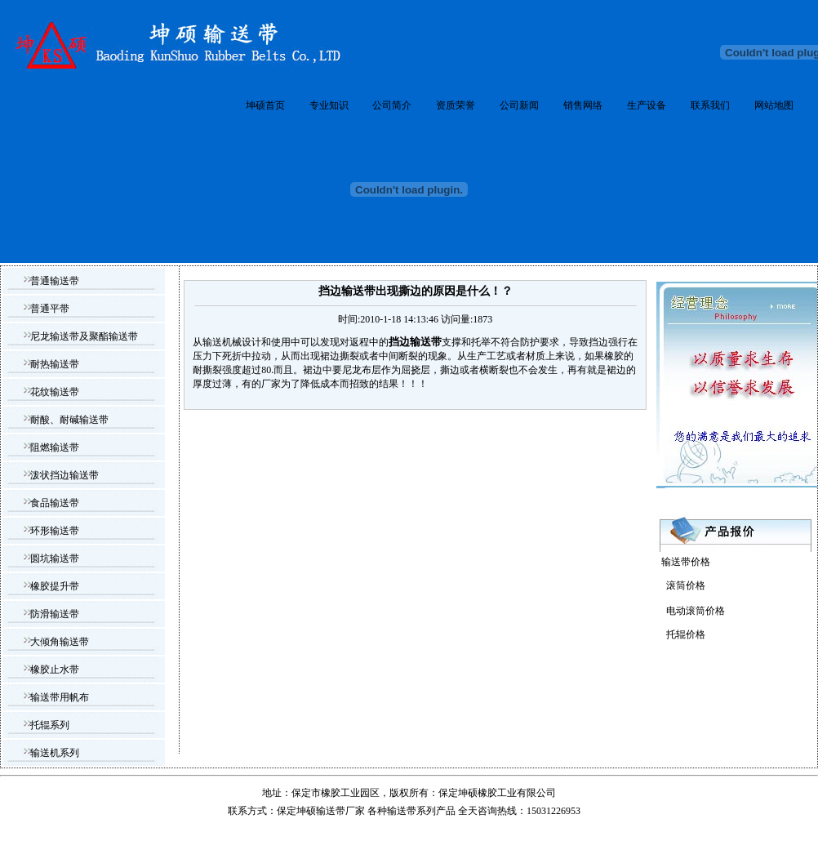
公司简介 (391, 105)
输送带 (401, 811)
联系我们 (710, 105)
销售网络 (582, 105)
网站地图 (774, 105)
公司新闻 (519, 105)
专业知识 (329, 105)
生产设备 (646, 105)
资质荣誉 (455, 105)
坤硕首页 (265, 105)
